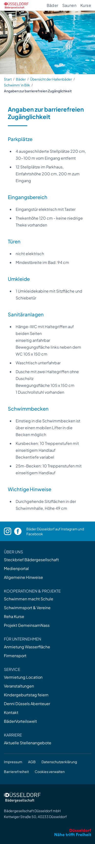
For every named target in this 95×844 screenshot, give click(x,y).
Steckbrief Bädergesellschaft (31, 559)
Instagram (69, 529)
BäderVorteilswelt (20, 721)
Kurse (85, 5)
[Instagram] (9, 531)
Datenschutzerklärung (59, 762)
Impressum (13, 762)
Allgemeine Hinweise (23, 577)
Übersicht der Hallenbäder (51, 79)
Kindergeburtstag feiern (26, 694)
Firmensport (15, 655)
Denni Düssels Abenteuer (27, 703)
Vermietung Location (23, 677)
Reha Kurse (14, 616)
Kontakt (11, 712)
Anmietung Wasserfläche (27, 646)
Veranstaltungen (19, 686)
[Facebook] (20, 531)
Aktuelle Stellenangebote (27, 742)
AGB (32, 762)
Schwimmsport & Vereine (27, 607)
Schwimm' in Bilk (17, 85)
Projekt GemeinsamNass (27, 625)
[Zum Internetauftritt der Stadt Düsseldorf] (47, 832)
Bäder (52, 5)
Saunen (69, 5)
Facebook (34, 534)
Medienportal (16, 568)
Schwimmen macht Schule (28, 598)
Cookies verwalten (50, 771)
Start (8, 79)
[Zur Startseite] (16, 5)
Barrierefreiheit (16, 771)
